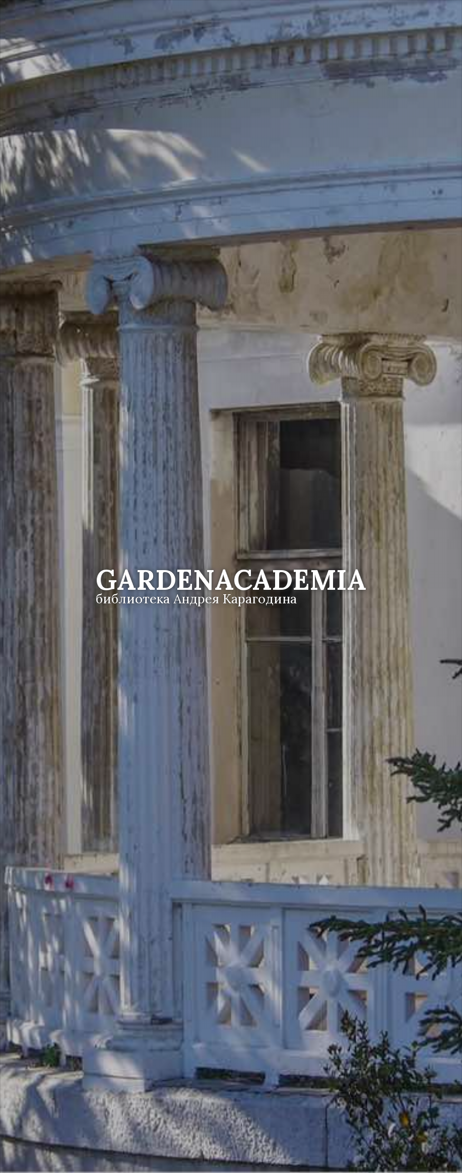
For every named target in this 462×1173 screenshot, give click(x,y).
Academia (231, 579)
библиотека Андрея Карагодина (196, 598)
